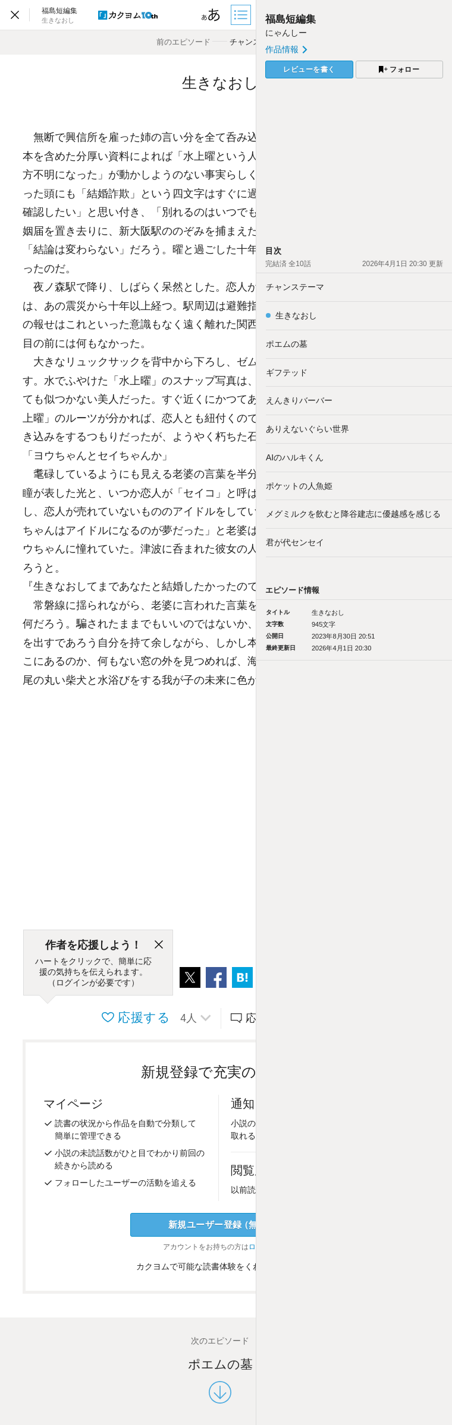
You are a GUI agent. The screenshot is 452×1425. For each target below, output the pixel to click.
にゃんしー (286, 32)
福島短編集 (290, 19)
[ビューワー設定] (211, 15)
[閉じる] (159, 945)
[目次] (242, 15)
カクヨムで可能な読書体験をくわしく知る (220, 1266)
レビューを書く (309, 69)
